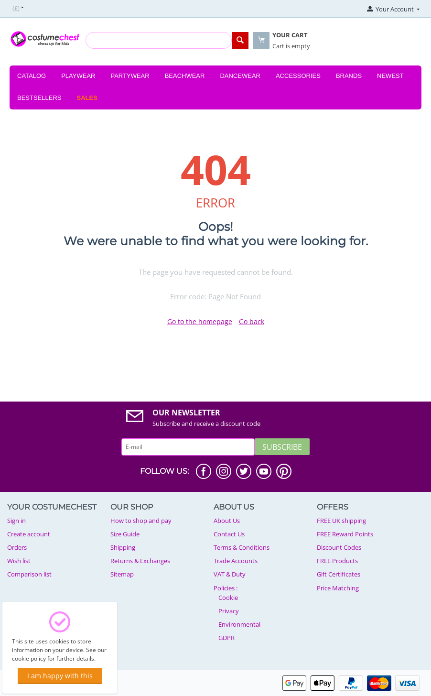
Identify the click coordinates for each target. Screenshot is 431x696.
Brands (349, 75)
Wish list (19, 560)
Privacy (228, 611)
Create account (28, 534)
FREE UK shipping (341, 520)
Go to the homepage (199, 321)
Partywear (129, 75)
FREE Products (337, 560)
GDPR (226, 637)
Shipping (122, 547)
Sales (87, 97)
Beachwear (185, 75)
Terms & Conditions (241, 547)
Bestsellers (39, 97)
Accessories (298, 75)
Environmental (239, 624)
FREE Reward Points (345, 534)
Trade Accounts (236, 560)
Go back (251, 321)
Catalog (31, 75)
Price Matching (338, 588)
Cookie (228, 597)
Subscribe (282, 447)
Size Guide (125, 534)
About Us (227, 520)
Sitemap (122, 574)
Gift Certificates (338, 574)
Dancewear (240, 75)
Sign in (16, 520)
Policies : (225, 588)
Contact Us (229, 534)
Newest (390, 75)
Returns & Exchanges (140, 560)
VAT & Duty (230, 574)
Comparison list (29, 574)
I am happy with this (60, 675)
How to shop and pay (141, 520)
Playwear (78, 75)
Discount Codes (339, 547)
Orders (17, 547)
